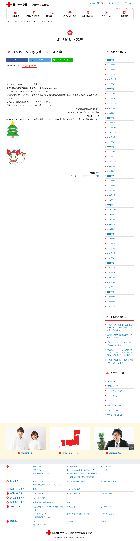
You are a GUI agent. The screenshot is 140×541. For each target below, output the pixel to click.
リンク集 (104, 470)
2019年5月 (111, 258)
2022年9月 (111, 166)
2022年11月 (112, 161)
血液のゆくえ (16, 493)
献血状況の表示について (42, 473)
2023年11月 (112, 132)
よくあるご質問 (94, 3)
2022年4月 (111, 181)
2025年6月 (111, 89)
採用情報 (70, 521)
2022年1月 (111, 195)
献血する (14, 481)
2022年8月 (111, 171)
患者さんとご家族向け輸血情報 (78, 514)
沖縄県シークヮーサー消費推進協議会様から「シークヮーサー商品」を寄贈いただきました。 (119, 352)
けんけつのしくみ (40, 514)
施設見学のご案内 (40, 525)
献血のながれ (38, 489)
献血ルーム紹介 (39, 481)
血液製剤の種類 (107, 494)
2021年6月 (111, 229)
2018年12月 (112, 273)
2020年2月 (111, 253)
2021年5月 (111, 234)
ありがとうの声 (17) (115, 405)
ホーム (8, 21)
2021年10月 (112, 210)
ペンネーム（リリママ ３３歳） (85, 176)
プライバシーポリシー (41, 470)
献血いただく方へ (18, 489)
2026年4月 (111, 60)
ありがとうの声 (20, 21)
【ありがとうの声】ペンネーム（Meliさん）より (119, 343)
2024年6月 (111, 113)
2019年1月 (111, 268)
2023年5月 (111, 137)
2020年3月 (111, 248)
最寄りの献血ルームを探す (77, 481)
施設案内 (14, 521)
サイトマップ (113, 3)
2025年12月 (112, 79)
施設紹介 (36, 521)
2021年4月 (111, 239)
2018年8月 (111, 277)
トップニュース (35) (115, 391)
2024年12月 (112, 99)
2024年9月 (111, 108)
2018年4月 (111, 282)
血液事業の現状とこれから (43, 517)
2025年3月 (111, 94)
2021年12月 (112, 200)
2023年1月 (111, 157)
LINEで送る (63, 60)
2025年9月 (111, 84)
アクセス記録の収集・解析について (80, 470)
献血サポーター (73, 502)
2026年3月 (111, 65)
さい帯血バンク (107, 507)
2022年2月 (111, 190)
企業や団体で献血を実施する (44, 502)
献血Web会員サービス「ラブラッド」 (47, 485)
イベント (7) (112, 396)
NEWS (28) (111, 381)
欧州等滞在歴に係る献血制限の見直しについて (119, 336)
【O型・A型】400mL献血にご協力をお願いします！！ (120, 361)
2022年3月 (111, 186)
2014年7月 (111, 287)
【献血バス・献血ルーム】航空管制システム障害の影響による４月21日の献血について (119, 327)
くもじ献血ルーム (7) (115, 410)
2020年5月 (111, 244)
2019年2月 (111, 263)
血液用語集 (71, 507)
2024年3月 (111, 118)
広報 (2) (110, 400)
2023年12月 (112, 128)
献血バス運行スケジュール (111, 481)
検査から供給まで (73, 494)
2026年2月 (111, 70)
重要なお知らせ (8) (114, 415)
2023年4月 (111, 142)
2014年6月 (111, 292)
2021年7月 (111, 224)
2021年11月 (112, 205)
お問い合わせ (128, 3)
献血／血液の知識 (73, 489)
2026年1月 (111, 75)
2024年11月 (112, 103)
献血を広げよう (17, 502)
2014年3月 (111, 302)
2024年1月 (111, 123)
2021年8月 (111, 219)
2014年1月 (111, 306)
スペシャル (15, 506)
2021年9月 (111, 215)
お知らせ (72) (112, 386)
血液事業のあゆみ (107, 514)
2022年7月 (111, 176)
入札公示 (104, 521)
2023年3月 (111, 147)
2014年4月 (111, 297)
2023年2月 (111, 152)
